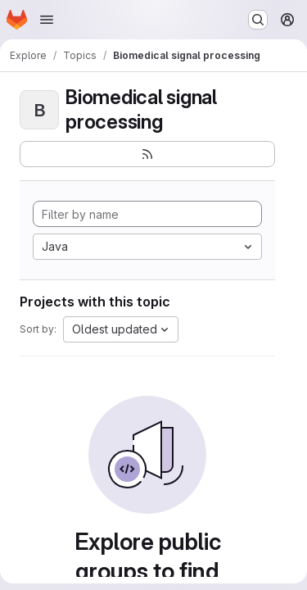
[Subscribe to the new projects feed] (147, 154)
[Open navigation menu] (47, 20)
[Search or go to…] (258, 20)
